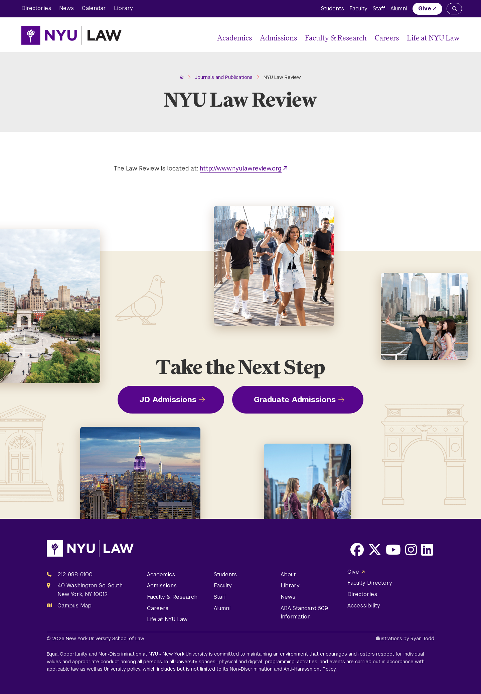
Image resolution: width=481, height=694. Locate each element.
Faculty (358, 8)
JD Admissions (167, 399)
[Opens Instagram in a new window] (411, 549)
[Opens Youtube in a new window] (393, 549)
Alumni (398, 8)
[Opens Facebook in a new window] (357, 549)
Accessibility (363, 605)
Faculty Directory (369, 582)
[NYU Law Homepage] (71, 35)
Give (424, 8)
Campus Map (74, 605)
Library (123, 8)
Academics (234, 37)
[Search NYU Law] (454, 8)
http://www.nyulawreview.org (241, 168)
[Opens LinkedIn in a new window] (427, 549)
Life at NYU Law (433, 37)
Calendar (94, 8)
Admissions (278, 37)
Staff (379, 8)
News (66, 8)
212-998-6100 (75, 574)
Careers (387, 37)
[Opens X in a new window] (374, 549)
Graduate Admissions (295, 399)
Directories (36, 8)
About (288, 574)
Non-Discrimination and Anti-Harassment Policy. (283, 669)
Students (332, 8)
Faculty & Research (336, 37)
